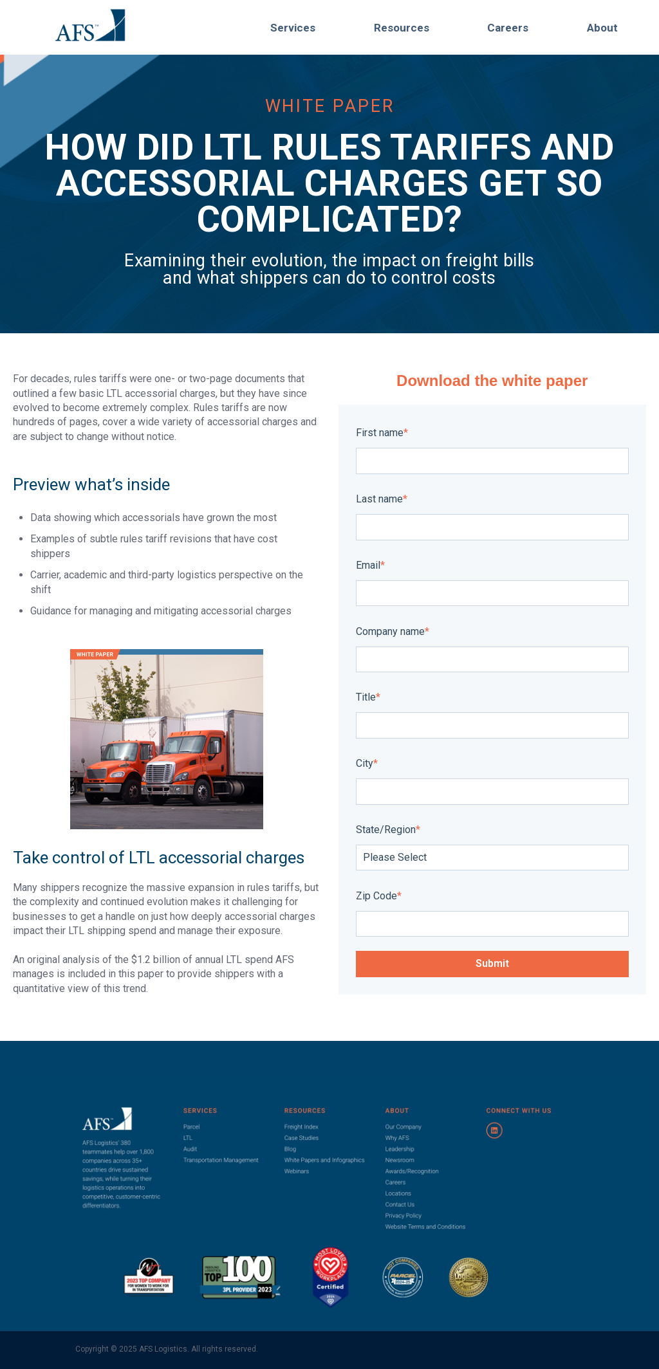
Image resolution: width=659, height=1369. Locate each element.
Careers (507, 27)
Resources (401, 27)
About (602, 27)
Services (292, 27)
